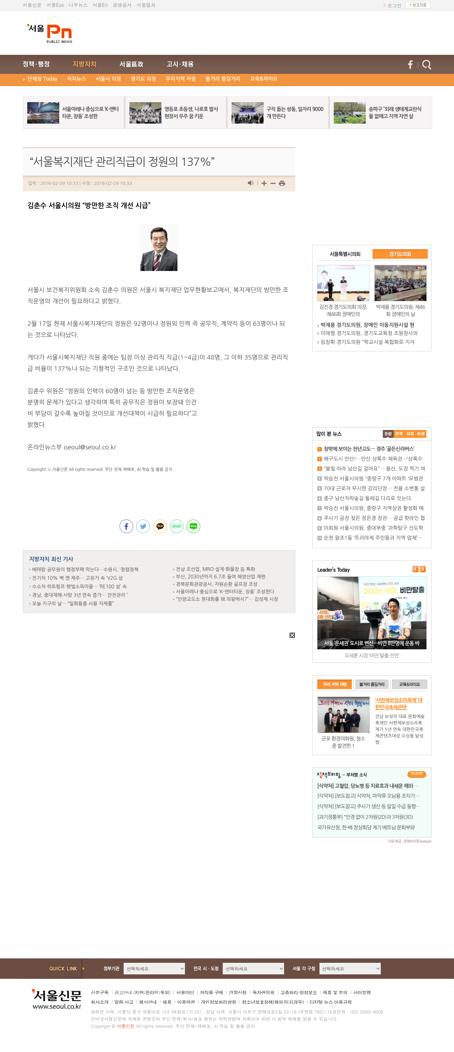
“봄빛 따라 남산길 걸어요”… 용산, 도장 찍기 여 (374, 468)
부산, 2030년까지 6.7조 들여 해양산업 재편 (221, 576)
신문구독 (100, 992)
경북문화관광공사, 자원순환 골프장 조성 (217, 584)
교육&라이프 (264, 78)
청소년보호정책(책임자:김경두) (272, 1002)
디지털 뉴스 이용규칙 (330, 1002)
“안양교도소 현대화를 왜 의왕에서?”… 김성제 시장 (227, 599)
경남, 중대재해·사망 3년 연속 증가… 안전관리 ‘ (80, 595)
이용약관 (186, 1002)
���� (388, 434)
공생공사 (122, 4)
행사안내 (148, 1002)
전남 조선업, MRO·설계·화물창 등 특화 (215, 569)
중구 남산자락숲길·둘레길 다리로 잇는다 (367, 498)
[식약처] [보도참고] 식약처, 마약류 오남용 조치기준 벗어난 (375, 795)
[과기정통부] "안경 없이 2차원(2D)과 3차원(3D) (365, 816)
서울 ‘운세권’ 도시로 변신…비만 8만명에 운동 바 (372, 643)
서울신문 (32, 4)
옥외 (164, 992)
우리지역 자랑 (181, 78)
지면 (139, 992)
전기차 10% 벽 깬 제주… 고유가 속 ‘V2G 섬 (77, 578)
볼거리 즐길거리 (222, 78)
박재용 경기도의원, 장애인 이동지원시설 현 (367, 325)
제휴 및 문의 (335, 992)
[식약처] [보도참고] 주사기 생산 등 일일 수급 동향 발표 (371, 806)
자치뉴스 (76, 78)
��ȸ (421, 434)
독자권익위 (263, 992)
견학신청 (238, 992)
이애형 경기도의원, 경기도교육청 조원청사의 (369, 333)
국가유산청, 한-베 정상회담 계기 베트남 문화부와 (366, 827)
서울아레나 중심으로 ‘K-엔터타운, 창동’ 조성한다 (225, 591)
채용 (166, 1002)
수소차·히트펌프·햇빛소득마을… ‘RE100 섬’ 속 (79, 586)
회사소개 (100, 1002)
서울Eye (55, 4)
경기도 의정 (143, 78)
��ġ (399, 434)
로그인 (395, 5)
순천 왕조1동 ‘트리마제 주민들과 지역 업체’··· (373, 537)
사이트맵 (362, 992)
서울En (100, 4)
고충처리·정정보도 (298, 992)
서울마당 (185, 992)
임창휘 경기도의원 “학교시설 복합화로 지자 (368, 342)
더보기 (416, 774)
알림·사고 (124, 1002)
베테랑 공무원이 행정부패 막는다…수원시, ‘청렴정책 (85, 569)
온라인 (151, 992)
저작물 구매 (211, 992)
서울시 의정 (108, 78)
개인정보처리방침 (218, 1002)
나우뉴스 (78, 4)
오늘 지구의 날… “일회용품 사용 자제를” (73, 603)
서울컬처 (146, 4)
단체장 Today (43, 78)
